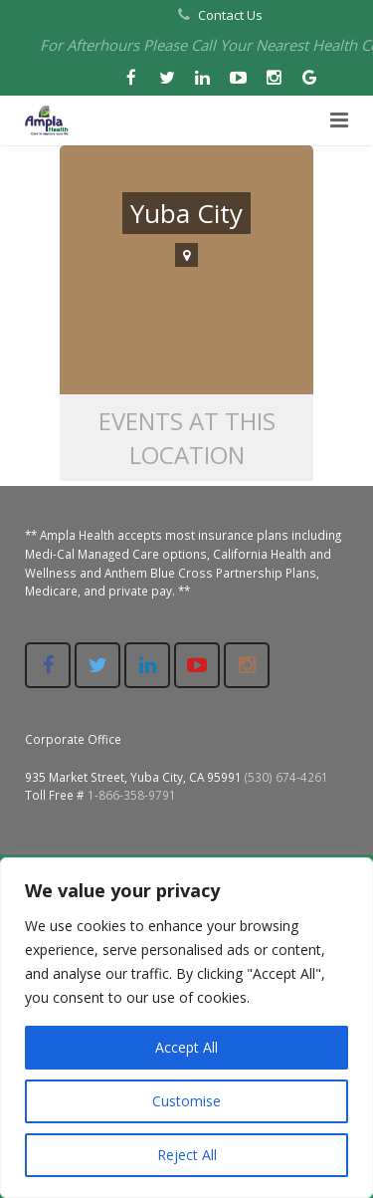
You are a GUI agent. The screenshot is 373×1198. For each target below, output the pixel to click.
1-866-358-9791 (132, 795)
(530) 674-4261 (286, 777)
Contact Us (230, 15)
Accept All (186, 1047)
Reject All (187, 1154)
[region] (186, 1027)
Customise (186, 1100)
